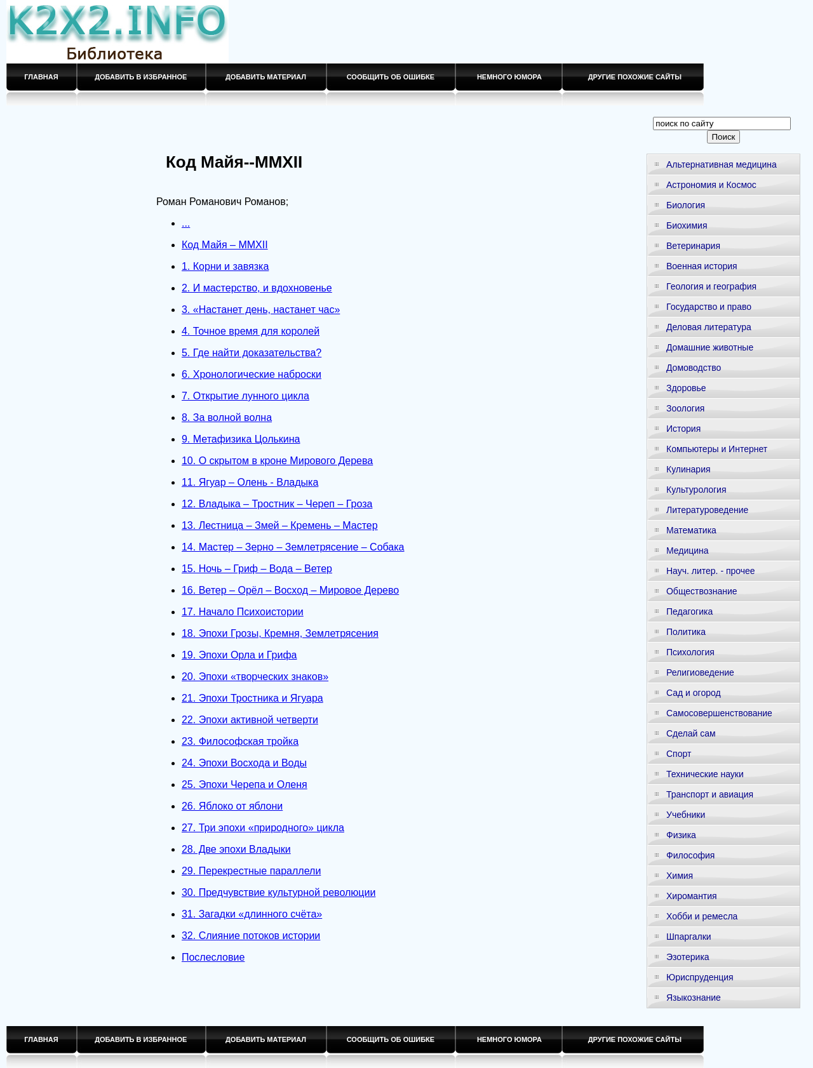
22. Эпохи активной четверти (250, 719)
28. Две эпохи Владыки (236, 849)
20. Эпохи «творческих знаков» (255, 676)
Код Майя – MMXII (225, 244)
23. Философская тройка (240, 741)
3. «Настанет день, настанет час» (261, 309)
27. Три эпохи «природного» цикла (263, 827)
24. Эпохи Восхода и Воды (244, 763)
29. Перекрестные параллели (251, 870)
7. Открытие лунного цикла (245, 395)
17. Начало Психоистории (243, 611)
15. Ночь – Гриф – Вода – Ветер (257, 568)
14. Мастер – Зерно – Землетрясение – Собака (293, 547)
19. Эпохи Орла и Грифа (239, 655)
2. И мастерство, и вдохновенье (257, 288)
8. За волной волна (227, 417)
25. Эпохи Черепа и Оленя (244, 784)
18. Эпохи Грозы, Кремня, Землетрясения (280, 633)
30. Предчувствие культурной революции (278, 892)
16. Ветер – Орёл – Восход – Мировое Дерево (290, 590)
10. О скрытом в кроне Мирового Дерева (277, 460)
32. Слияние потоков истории (251, 935)
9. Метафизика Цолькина (241, 439)
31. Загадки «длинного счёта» (252, 914)
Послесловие (213, 957)
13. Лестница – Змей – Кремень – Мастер (280, 525)
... (186, 223)
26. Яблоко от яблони (232, 806)
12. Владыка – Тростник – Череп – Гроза (277, 503)
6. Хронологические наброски (251, 374)
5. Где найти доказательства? (251, 352)
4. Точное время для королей (250, 331)
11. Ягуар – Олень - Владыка (250, 482)
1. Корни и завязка (225, 266)
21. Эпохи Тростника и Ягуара (252, 698)
